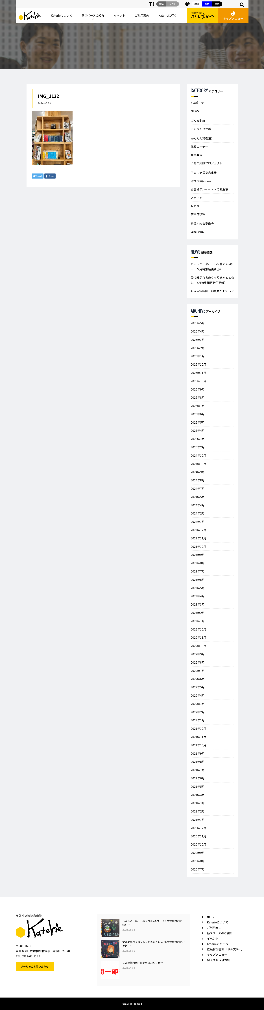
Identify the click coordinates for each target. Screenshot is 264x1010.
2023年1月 (198, 621)
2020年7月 (198, 869)
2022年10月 (198, 646)
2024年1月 (198, 521)
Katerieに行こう (217, 944)
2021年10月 (198, 745)
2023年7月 (198, 571)
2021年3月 (198, 803)
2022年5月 (198, 687)
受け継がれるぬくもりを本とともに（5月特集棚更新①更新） (212, 280)
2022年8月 (198, 662)
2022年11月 (198, 637)
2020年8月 (198, 861)
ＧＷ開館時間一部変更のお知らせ (212, 291)
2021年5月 (198, 786)
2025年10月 (198, 381)
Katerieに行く (167, 15)
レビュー (196, 205)
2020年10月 (198, 844)
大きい (172, 4)
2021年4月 (198, 795)
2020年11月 (198, 836)
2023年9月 (198, 554)
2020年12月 (198, 828)
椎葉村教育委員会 (202, 223)
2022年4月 (198, 695)
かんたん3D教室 (201, 138)
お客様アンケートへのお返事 (209, 189)
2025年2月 (198, 447)
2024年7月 (198, 488)
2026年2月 (198, 348)
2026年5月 (198, 323)
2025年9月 (198, 389)
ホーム (211, 917)
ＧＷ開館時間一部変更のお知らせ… (142, 962)
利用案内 (196, 155)
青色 (207, 4)
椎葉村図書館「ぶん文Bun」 (225, 949)
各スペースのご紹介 (220, 933)
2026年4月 (198, 331)
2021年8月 (198, 761)
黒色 (217, 4)
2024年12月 (198, 455)
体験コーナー (199, 146)
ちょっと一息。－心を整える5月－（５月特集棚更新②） (212, 266)
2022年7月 (198, 670)
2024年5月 (198, 497)
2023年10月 (198, 546)
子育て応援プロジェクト (206, 163)
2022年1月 (198, 720)
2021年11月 (198, 737)
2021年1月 (198, 819)
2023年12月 (198, 530)
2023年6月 (198, 579)
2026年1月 (198, 356)
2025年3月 (198, 439)
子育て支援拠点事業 (204, 172)
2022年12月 (198, 629)
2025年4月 (198, 430)
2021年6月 (198, 778)
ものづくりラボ (201, 128)
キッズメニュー (233, 16)
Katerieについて (61, 15)
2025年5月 (198, 422)
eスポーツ (197, 102)
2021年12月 (198, 728)
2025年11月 (198, 372)
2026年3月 (198, 339)
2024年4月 (198, 505)
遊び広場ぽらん (201, 181)
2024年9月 (198, 472)
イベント (119, 15)
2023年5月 (198, 588)
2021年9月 (198, 753)
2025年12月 (198, 364)
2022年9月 (198, 654)
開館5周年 (197, 232)
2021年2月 (198, 811)
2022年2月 (198, 712)
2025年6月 (198, 414)
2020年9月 (198, 852)
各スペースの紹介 (93, 15)
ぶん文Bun (198, 120)
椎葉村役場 (198, 214)
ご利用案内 (142, 15)
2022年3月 (198, 704)
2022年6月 (198, 679)
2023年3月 (198, 604)
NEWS (195, 111)
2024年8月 (198, 480)
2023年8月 (198, 563)
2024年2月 (198, 513)
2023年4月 (198, 596)
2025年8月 (198, 397)
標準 (196, 4)
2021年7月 (198, 770)
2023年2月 (198, 612)
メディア (196, 197)
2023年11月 (198, 538)
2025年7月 (198, 406)
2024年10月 (198, 464)
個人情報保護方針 (218, 960)
